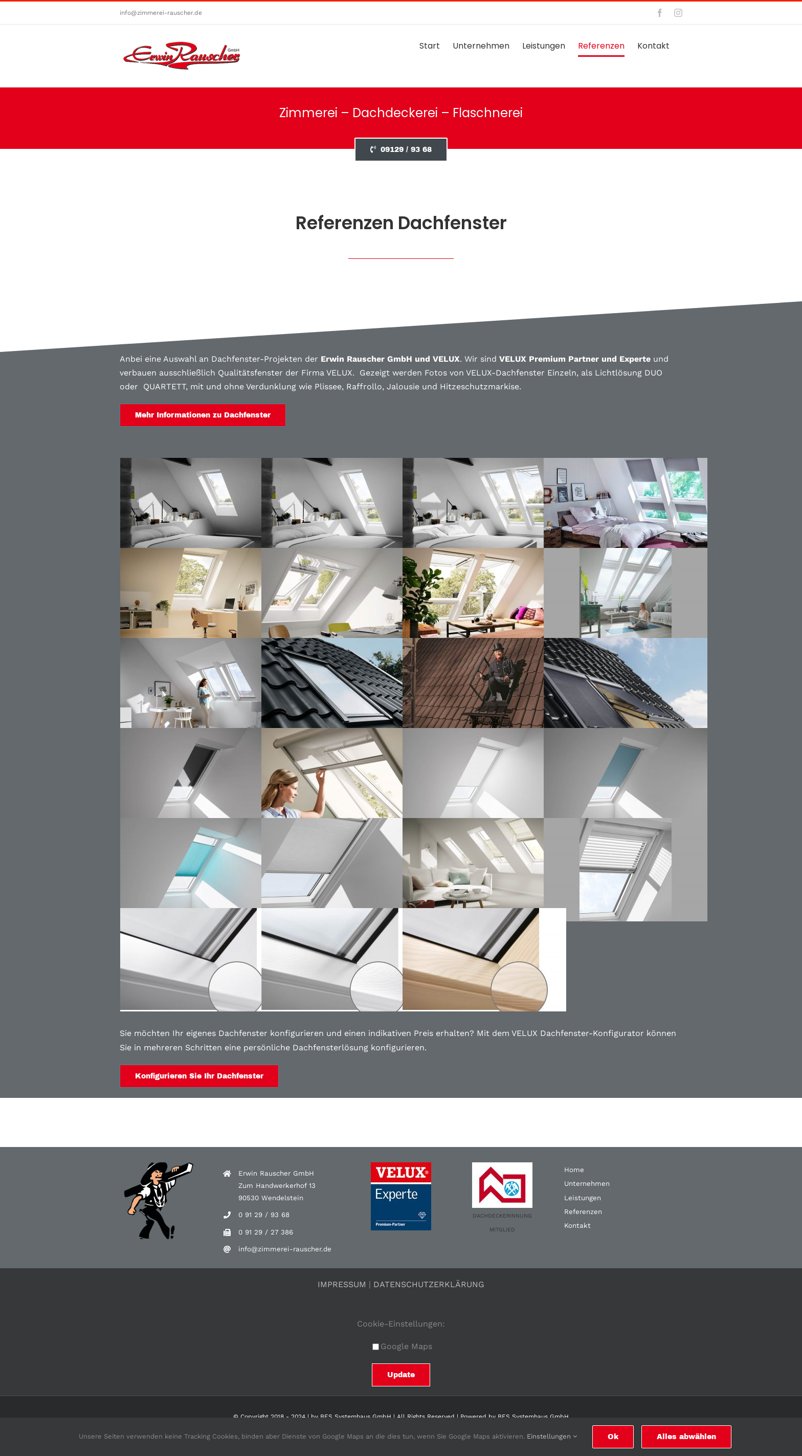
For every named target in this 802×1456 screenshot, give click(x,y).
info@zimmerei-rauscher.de (161, 12)
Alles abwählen (686, 1437)
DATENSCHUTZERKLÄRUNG (428, 1284)
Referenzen (583, 1212)
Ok (613, 1437)
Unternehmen (587, 1183)
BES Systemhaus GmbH (355, 1416)
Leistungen (582, 1198)
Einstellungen (552, 1436)
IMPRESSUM (342, 1284)
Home (574, 1170)
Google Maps (402, 1346)
